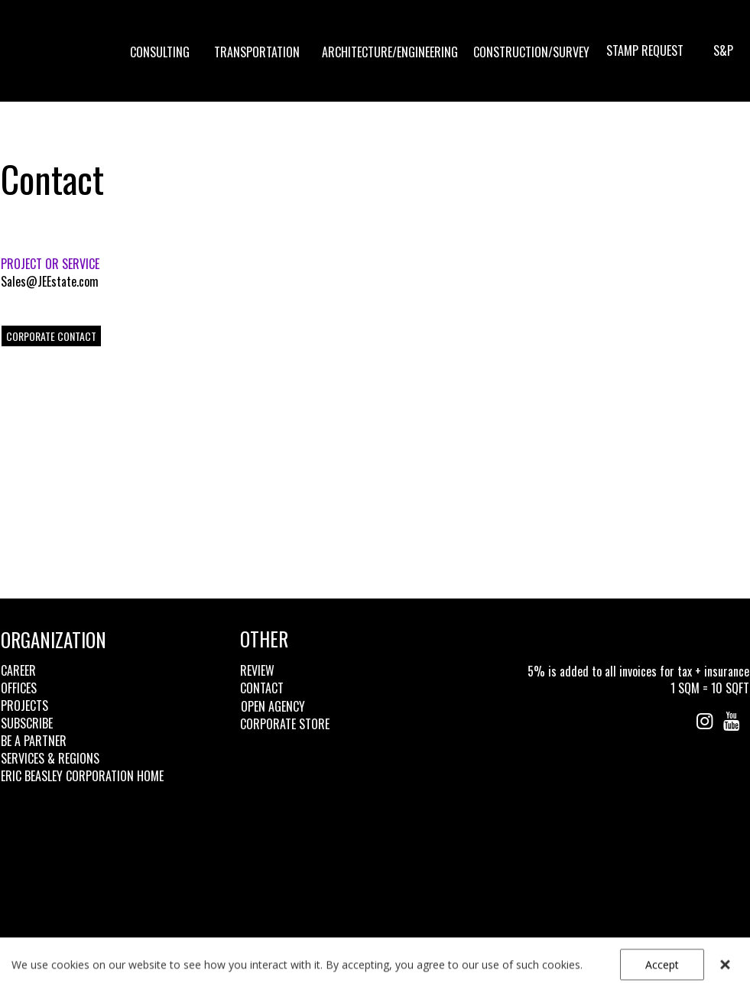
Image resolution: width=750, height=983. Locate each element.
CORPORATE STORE (285, 724)
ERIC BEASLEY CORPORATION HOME (82, 776)
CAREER (18, 670)
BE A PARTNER (34, 741)
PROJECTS (24, 705)
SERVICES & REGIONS (50, 758)
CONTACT (262, 688)
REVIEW (257, 670)
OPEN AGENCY (273, 706)
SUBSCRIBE (27, 723)
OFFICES (19, 688)
